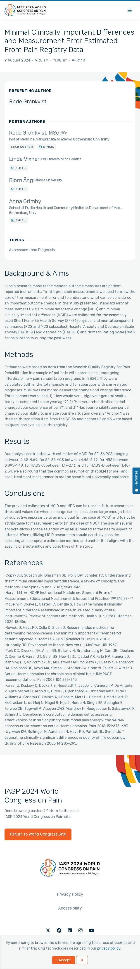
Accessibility (70, 908)
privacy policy (108, 948)
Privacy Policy (70, 894)
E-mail (48, 146)
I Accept (64, 960)
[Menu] (129, 9)
